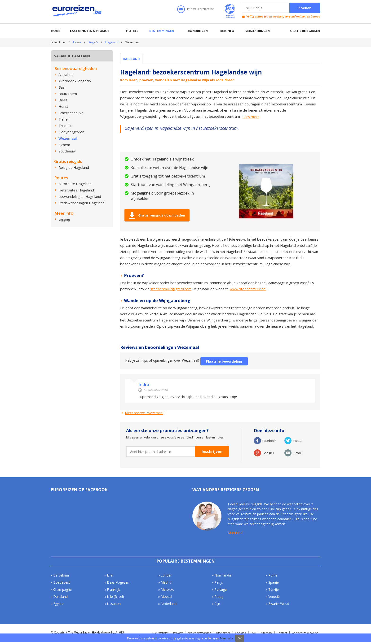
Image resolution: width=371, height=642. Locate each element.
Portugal (220, 589)
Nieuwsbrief (160, 633)
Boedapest (61, 582)
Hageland (111, 42)
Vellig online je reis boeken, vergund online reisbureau (283, 16)
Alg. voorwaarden (199, 633)
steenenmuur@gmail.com (170, 288)
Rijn (217, 603)
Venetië (274, 596)
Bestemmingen (161, 31)
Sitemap (266, 633)
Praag (218, 596)
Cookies (240, 633)
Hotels (132, 31)
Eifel (110, 575)
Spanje (273, 582)
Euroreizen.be (77, 11)
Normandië (223, 575)
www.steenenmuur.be (248, 288)
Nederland (169, 603)
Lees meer (251, 117)
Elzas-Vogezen (118, 582)
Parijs (218, 582)
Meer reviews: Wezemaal (144, 413)
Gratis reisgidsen (305, 31)
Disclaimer (223, 633)
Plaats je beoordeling (224, 361)
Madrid (166, 582)
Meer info (226, 638)
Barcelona (61, 575)
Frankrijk (113, 589)
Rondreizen (198, 31)
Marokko (167, 589)
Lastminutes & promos (90, 31)
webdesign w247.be (305, 633)
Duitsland (60, 596)
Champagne (62, 589)
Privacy (178, 633)
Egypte (58, 603)
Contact (282, 633)
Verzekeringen (257, 31)
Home (55, 31)
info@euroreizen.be (200, 9)
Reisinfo (227, 31)
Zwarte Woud (278, 603)
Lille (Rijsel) (115, 596)
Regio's (93, 42)
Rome (273, 575)
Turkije (273, 589)
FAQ (253, 633)
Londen (166, 575)
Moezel (166, 596)
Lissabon (114, 603)
